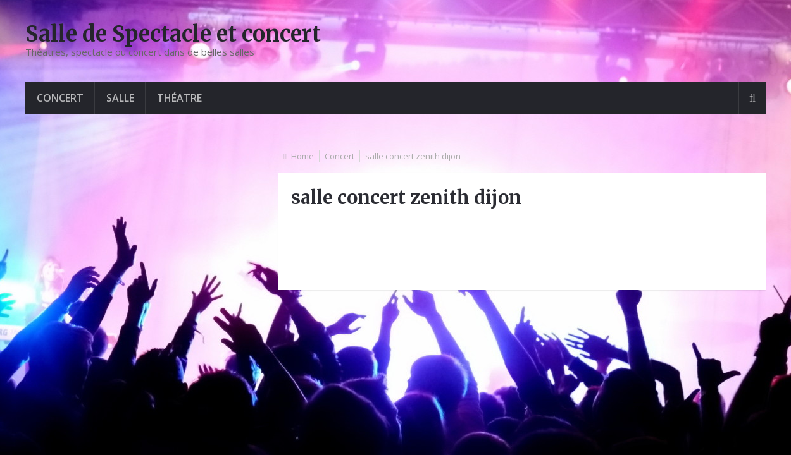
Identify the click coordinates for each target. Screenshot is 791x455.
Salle (120, 98)
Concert (60, 98)
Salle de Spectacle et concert (173, 34)
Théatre (179, 98)
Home (302, 156)
